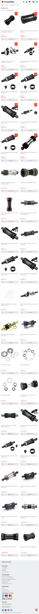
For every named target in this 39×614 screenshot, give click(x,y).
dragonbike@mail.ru (19, 607)
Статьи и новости (6, 572)
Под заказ (30, 403)
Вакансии (4, 570)
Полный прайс (5, 589)
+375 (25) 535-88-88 (19, 605)
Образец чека (5, 582)
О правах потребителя (7, 583)
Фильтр (3, 609)
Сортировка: (3, 10)
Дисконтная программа (7, 576)
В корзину (11, 39)
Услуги (3, 588)
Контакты (4, 569)
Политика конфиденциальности (9, 579)
